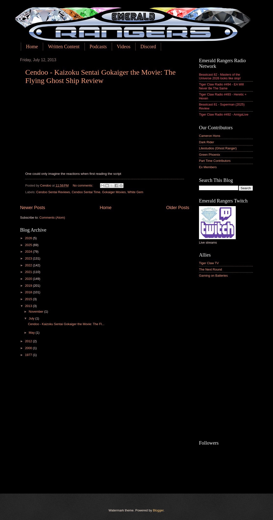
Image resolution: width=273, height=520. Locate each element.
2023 (29, 258)
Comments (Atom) (52, 217)
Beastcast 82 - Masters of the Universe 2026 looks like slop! (220, 76)
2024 (29, 251)
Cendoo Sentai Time (86, 192)
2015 (29, 299)
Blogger (158, 510)
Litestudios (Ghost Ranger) (218, 148)
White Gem (135, 192)
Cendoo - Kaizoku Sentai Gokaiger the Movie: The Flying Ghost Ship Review (100, 76)
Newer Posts (32, 207)
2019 (29, 285)
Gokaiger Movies (114, 192)
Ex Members (208, 167)
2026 (29, 238)
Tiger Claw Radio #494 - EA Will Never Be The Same (221, 86)
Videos (123, 46)
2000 (29, 348)
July (32, 318)
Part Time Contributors (215, 161)
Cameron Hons (209, 136)
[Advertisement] (226, 359)
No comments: (83, 185)
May (32, 332)
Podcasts (98, 46)
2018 (29, 292)
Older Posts (177, 207)
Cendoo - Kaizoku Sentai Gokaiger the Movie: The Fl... (66, 324)
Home (32, 46)
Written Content (64, 46)
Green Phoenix (209, 154)
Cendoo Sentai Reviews (53, 192)
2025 (29, 245)
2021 (29, 272)
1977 (29, 355)
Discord (148, 46)
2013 (29, 306)
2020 (29, 279)
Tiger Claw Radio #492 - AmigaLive (223, 114)
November (36, 311)
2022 (29, 265)
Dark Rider (206, 142)
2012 (29, 341)
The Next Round (210, 269)
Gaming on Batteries (213, 275)
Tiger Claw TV (209, 263)
